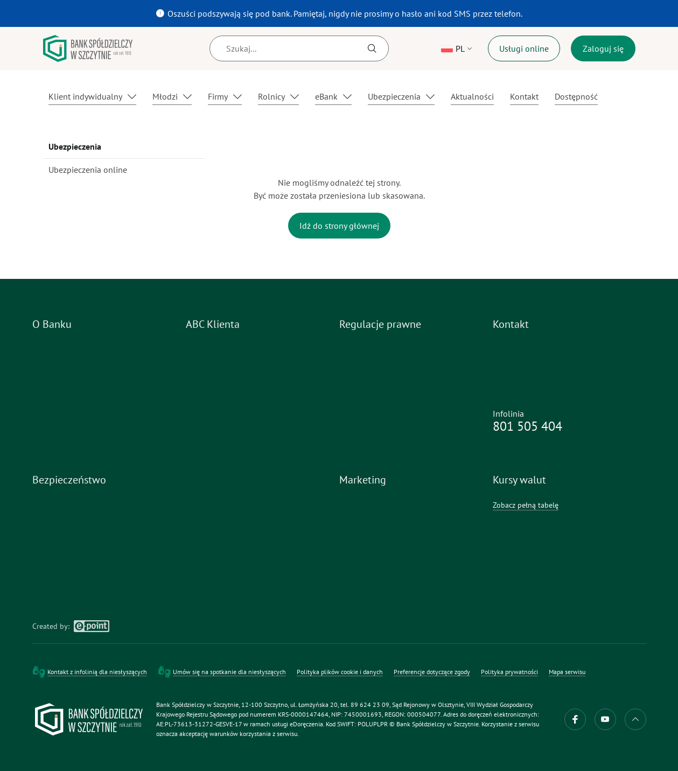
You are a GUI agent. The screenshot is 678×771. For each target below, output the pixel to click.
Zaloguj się (603, 48)
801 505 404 (527, 426)
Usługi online (524, 48)
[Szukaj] (299, 48)
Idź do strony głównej (339, 225)
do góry (635, 719)
